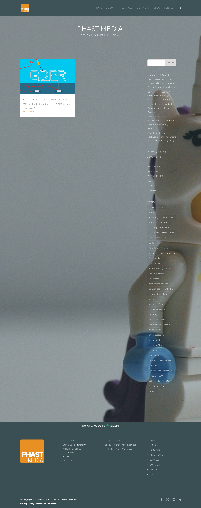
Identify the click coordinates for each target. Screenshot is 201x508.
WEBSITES (152, 190)
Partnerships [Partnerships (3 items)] (155, 355)
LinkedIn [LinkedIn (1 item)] (168, 289)
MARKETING (153, 171)
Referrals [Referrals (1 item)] (153, 365)
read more (30, 112)
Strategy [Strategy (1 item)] (167, 381)
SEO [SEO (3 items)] (161, 376)
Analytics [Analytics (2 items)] (153, 212)
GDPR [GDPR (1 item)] (169, 268)
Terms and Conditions (46, 503)
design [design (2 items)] (152, 253)
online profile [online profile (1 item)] (155, 340)
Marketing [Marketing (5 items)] (153, 299)
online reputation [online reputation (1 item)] (157, 350)
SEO (149, 181)
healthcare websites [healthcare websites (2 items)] (158, 284)
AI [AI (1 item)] (163, 207)
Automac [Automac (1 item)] (153, 222)
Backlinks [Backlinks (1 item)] (165, 222)
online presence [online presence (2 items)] (156, 335)
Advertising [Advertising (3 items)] (154, 207)
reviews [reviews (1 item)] (152, 376)
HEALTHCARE (154, 166)
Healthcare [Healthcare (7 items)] (154, 278)
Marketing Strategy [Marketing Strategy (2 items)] (158, 304)
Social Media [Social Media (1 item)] (154, 381)
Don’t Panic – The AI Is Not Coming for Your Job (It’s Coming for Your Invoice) (159, 96)
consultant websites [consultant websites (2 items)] (158, 238)
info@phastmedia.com (124, 445)
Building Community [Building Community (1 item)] (159, 227)
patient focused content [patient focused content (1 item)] (160, 360)
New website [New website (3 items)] (155, 325)
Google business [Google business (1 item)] (156, 273)
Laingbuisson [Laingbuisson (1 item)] (155, 289)
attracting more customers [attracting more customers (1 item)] (162, 217)
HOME (98, 8)
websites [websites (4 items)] (153, 391)
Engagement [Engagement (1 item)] (155, 263)
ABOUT (110, 8)
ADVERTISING (154, 157)
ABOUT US (155, 450)
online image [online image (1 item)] (155, 329)
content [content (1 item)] (152, 243)
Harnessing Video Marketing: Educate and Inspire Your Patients (161, 108)
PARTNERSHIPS (155, 176)
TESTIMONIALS (154, 185)
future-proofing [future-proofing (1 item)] (156, 268)
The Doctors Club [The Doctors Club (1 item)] (157, 386)
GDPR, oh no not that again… (46, 99)
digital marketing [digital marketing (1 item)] (166, 253)
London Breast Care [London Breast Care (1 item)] (158, 294)
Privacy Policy (27, 503)
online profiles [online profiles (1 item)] (155, 345)
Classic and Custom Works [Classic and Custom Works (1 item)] (161, 232)
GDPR (150, 162)
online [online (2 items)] (167, 325)
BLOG (157, 8)
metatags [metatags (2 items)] (153, 314)
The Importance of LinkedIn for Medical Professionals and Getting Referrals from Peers (161, 83)
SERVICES (127, 8)
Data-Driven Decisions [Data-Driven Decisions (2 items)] (159, 248)
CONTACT (169, 8)
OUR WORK (143, 8)
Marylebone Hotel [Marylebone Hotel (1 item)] (157, 309)
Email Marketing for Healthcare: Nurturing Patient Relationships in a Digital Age (161, 137)
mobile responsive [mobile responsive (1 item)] (157, 319)
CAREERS (154, 469)
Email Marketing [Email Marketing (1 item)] (156, 258)
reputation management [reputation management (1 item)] (161, 370)
